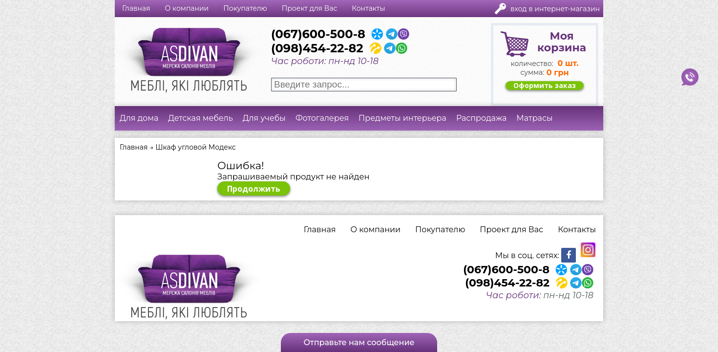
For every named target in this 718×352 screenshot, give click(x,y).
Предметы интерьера (402, 118)
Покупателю (245, 8)
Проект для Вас (310, 8)
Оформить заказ (544, 85)
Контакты (368, 8)
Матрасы (534, 118)
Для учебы (264, 118)
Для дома (139, 118)
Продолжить (253, 189)
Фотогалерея (322, 118)
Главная (136, 8)
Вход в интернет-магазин (555, 8)
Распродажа (481, 118)
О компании (187, 8)
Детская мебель (200, 118)
